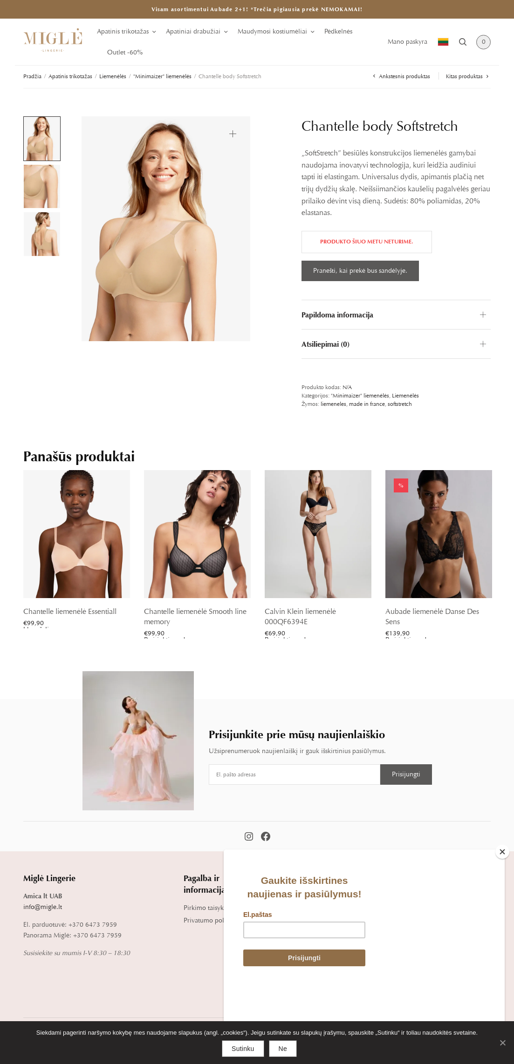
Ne (283, 1048)
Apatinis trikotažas (123, 31)
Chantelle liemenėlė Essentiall (70, 611)
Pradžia (32, 76)
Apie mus (438, 895)
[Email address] (294, 774)
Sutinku (243, 1048)
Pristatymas (279, 907)
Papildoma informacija (337, 314)
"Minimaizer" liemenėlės (162, 76)
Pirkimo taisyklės (207, 907)
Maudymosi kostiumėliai (272, 31)
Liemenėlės (112, 76)
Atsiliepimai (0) (326, 344)
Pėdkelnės (338, 31)
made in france (367, 404)
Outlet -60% (125, 52)
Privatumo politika (210, 920)
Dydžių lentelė (365, 895)
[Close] (502, 917)
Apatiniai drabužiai (193, 31)
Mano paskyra (407, 41)
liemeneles (333, 404)
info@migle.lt (42, 906)
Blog (431, 908)
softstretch (400, 404)
